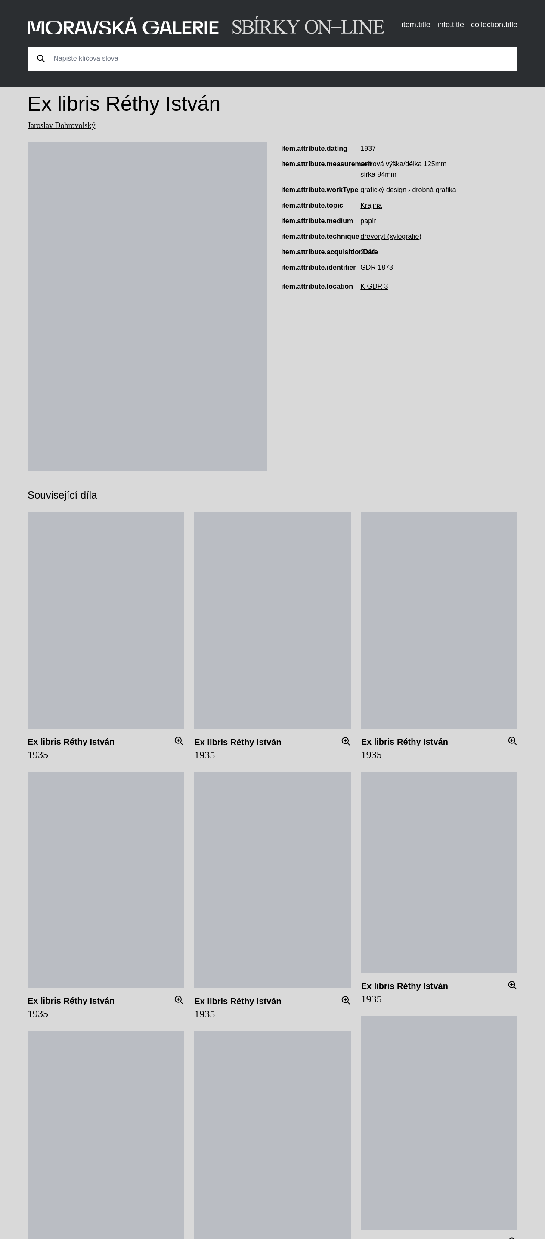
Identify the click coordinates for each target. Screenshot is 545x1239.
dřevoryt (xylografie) (390, 236)
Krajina (371, 205)
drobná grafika (434, 189)
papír (368, 221)
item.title (416, 24)
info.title (450, 24)
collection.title (494, 24)
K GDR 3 (374, 286)
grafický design (383, 189)
